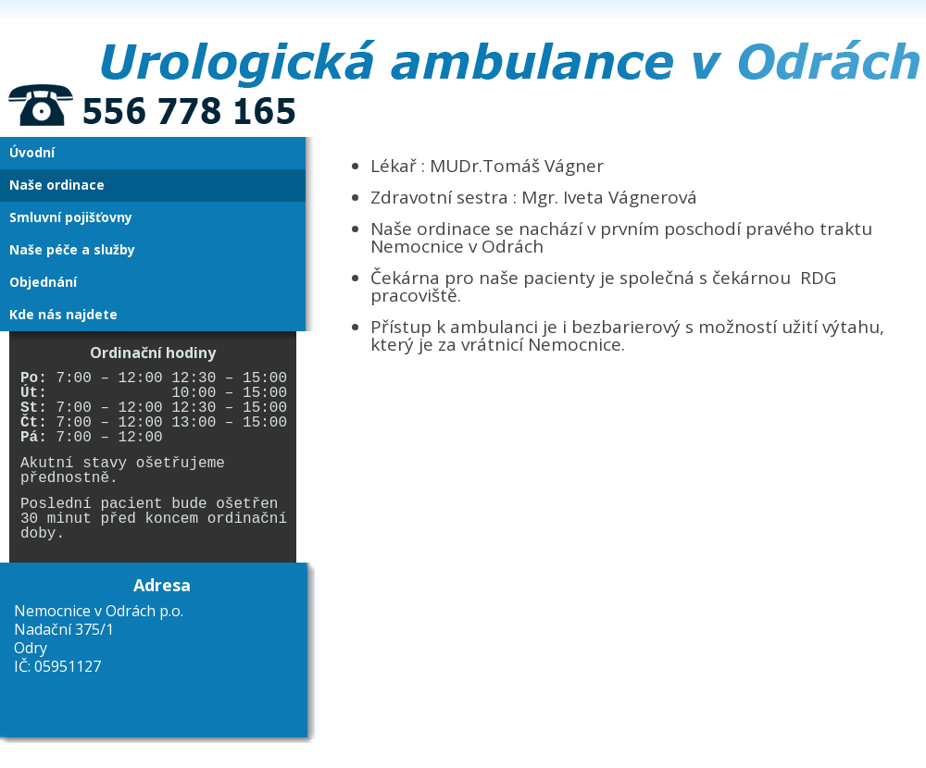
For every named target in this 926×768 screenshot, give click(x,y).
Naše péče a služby (72, 249)
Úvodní (32, 152)
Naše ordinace (57, 184)
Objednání (43, 282)
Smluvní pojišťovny (70, 217)
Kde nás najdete (63, 314)
